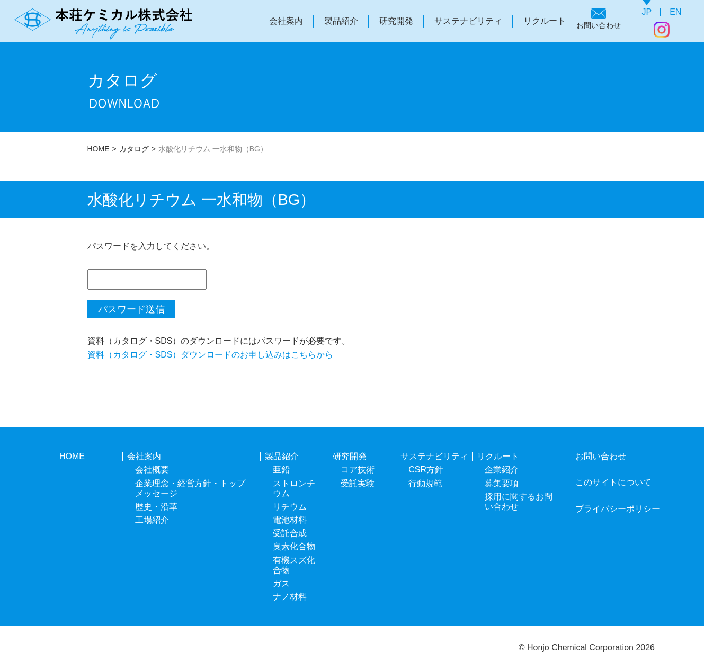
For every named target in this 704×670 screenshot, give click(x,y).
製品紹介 (341, 20)
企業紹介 (502, 469)
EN (675, 12)
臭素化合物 (294, 546)
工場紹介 (152, 519)
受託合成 (290, 533)
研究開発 (396, 20)
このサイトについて (613, 482)
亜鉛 (281, 469)
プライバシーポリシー (617, 508)
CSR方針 (425, 469)
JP (647, 12)
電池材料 (290, 519)
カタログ (134, 149)
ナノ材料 (290, 596)
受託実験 (358, 483)
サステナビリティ (468, 20)
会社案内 (286, 20)
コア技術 (358, 469)
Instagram (662, 30)
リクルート (544, 20)
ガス (281, 583)
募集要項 (502, 483)
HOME (98, 149)
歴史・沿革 (156, 506)
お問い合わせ (598, 25)
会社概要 (152, 469)
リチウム (290, 506)
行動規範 (425, 483)
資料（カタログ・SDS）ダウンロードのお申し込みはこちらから (210, 354)
